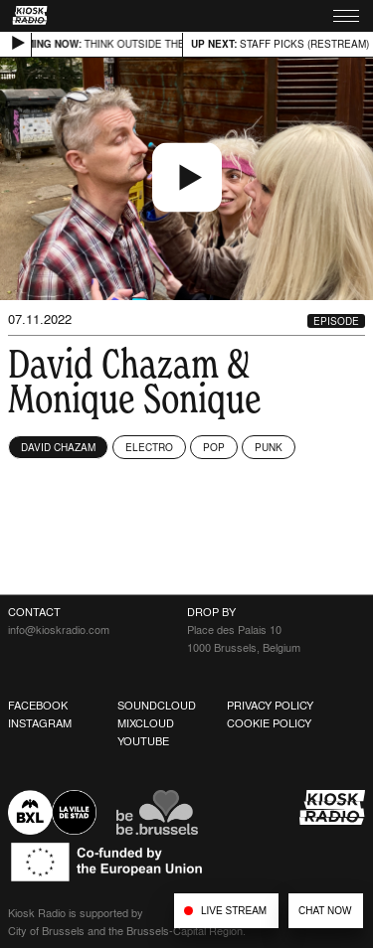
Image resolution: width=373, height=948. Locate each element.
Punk (268, 447)
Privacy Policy (270, 705)
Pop (214, 447)
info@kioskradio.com (58, 630)
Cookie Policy (269, 723)
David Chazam (58, 447)
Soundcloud (156, 705)
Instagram (40, 723)
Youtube (143, 741)
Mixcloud (145, 723)
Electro (149, 447)
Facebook (38, 705)
